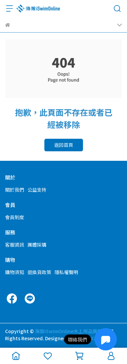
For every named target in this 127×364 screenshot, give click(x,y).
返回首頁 (63, 144)
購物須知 (14, 272)
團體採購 (36, 244)
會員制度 (14, 217)
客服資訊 (14, 244)
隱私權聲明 (66, 272)
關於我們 (14, 189)
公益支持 (36, 189)
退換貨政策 (39, 272)
